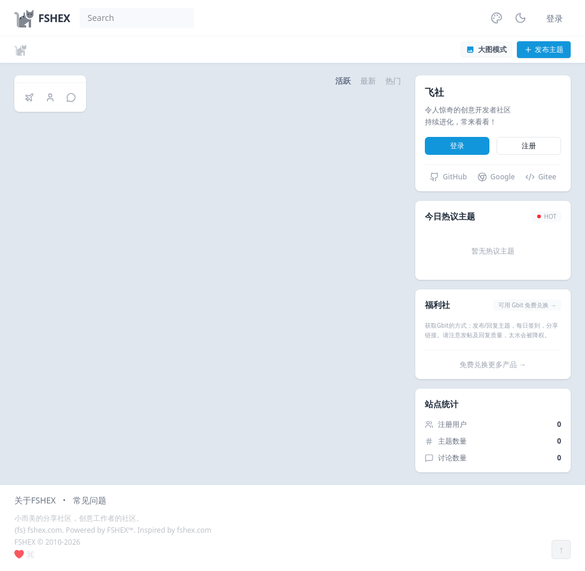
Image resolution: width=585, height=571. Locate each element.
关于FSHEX (35, 500)
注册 (529, 146)
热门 (393, 80)
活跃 (343, 80)
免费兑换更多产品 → (493, 364)
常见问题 (89, 500)
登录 (554, 18)
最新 (368, 80)
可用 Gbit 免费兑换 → (527, 305)
